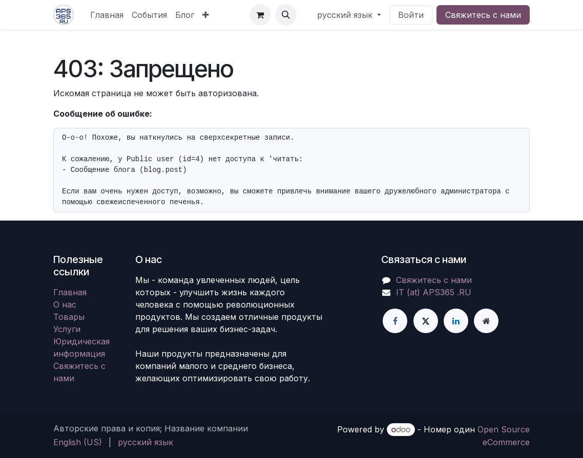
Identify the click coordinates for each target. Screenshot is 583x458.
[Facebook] (395, 321)
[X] (425, 321)
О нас (64, 304)
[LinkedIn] (456, 321)
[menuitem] (107, 15)
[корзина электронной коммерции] (260, 15)
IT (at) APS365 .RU (433, 292)
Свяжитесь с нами (483, 15)
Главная (70, 292)
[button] (286, 15)
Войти (411, 15)
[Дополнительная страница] (486, 321)
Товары (69, 317)
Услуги (66, 329)
